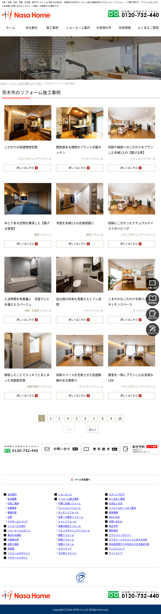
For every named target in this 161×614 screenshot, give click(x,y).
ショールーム (65, 494)
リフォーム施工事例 (68, 499)
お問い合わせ (115, 521)
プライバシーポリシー (120, 535)
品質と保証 (13, 544)
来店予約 (113, 526)
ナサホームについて (18, 521)
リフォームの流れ (17, 526)
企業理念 (12, 508)
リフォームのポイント (19, 553)
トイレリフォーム (67, 521)
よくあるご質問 (148, 27)
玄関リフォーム (66, 544)
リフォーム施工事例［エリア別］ (26, 83)
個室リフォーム (66, 535)
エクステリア (65, 548)
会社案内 (31, 27)
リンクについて (117, 548)
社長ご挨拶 (13, 503)
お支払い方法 (115, 503)
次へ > (92, 429)
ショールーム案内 (78, 27)
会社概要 (12, 499)
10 (119, 418)
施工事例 (52, 27)
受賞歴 (11, 548)
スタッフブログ (117, 494)
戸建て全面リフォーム (69, 503)
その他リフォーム (67, 553)
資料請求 (113, 530)
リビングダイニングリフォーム (74, 530)
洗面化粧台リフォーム (69, 526)
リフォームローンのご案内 (122, 508)
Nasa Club (114, 517)
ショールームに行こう (19, 530)
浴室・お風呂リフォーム (70, 517)
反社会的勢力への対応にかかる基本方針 (129, 544)
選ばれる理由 (14, 535)
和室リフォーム (66, 539)
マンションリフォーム (69, 508)
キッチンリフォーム (68, 512)
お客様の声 (103, 27)
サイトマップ (115, 553)
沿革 (10, 517)
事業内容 (12, 512)
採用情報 (125, 27)
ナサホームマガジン (18, 558)
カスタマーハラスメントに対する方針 (128, 539)
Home (3, 83)
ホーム (10, 27)
